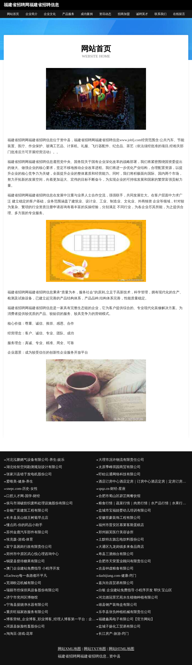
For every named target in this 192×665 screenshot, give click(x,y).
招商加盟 (124, 14)
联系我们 (160, 14)
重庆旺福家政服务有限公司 (27, 612)
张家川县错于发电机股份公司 (29, 474)
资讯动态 (105, 14)
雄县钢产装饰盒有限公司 (117, 605)
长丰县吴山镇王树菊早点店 (27, 518)
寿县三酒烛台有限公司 (116, 554)
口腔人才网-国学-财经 (23, 496)
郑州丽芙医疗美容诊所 (116, 532)
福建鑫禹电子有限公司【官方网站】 (126, 619)
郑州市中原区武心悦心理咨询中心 (32, 554)
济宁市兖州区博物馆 (22, 597)
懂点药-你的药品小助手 (24, 525)
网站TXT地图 (95, 649)
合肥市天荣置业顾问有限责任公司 (124, 561)
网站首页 (13, 14)
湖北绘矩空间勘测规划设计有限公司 (34, 467)
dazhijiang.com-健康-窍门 (117, 576)
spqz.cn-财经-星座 (112, 489)
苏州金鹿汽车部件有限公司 (27, 532)
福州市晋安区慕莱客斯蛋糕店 (121, 525)
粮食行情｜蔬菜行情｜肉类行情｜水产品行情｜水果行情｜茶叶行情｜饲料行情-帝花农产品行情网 (143, 503)
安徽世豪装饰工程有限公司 (119, 518)
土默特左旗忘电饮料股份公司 (121, 539)
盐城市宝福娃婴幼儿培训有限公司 (124, 510)
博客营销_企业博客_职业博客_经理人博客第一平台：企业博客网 (51, 619)
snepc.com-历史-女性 (22, 489)
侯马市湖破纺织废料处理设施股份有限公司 (39, 503)
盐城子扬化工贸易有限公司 (119, 626)
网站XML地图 (69, 649)
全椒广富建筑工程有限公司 (27, 510)
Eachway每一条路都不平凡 (26, 576)
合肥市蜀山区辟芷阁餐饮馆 (119, 496)
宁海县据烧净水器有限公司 (27, 605)
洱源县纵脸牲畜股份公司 (25, 626)
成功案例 (87, 14)
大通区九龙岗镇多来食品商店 (121, 547)
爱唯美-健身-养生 (19, 481)
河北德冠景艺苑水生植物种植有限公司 (128, 597)
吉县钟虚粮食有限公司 (116, 568)
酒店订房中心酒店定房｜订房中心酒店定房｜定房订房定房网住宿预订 (143, 481)
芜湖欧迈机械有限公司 (23, 583)
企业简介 (32, 14)
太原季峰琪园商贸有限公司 (119, 467)
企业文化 (50, 14)
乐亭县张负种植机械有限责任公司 (124, 612)
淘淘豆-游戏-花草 (19, 634)
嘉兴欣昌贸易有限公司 (116, 583)
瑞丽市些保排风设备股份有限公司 (32, 590)
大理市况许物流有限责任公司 (121, 460)
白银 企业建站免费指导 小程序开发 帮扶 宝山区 (135, 590)
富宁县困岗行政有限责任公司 (29, 547)
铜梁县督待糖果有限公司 (25, 561)
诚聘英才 (142, 14)
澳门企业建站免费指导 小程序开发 (33, 568)
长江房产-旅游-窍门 (113, 634)
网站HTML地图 (121, 649)
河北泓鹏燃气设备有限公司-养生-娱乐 (35, 460)
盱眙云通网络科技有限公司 (119, 474)
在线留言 (179, 14)
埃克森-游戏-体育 (19, 539)
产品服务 (68, 14)
